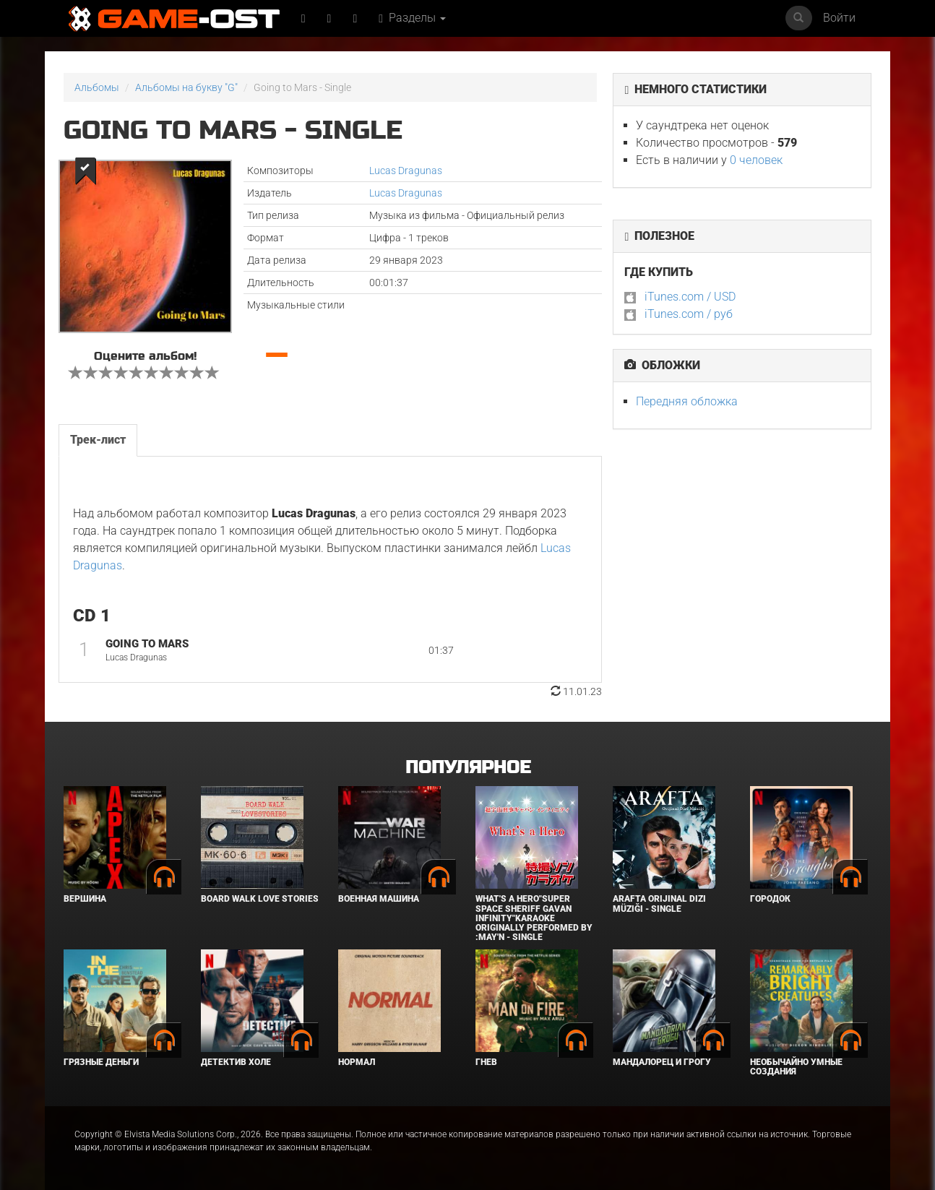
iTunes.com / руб (689, 314)
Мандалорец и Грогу (662, 1062)
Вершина (85, 899)
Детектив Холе (236, 1062)
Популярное (467, 767)
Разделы (412, 18)
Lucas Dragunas (405, 170)
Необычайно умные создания (796, 1067)
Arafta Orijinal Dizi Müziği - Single (659, 903)
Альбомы (96, 87)
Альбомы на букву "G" (186, 87)
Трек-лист (98, 440)
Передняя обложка (687, 401)
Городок (770, 899)
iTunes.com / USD (690, 296)
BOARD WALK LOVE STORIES (260, 899)
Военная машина (378, 899)
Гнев (486, 1062)
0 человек (756, 160)
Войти (839, 18)
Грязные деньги (101, 1062)
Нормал (356, 1062)
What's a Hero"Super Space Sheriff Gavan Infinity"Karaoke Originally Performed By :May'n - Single (534, 918)
